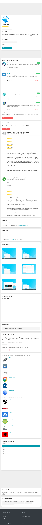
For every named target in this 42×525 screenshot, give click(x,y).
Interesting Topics (6, 468)
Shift (8, 93)
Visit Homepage (8, 47)
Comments (5, 464)
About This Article (6, 466)
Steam (10, 399)
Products (4, 516)
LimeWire (11, 419)
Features (4, 451)
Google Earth (11, 390)
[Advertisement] (21, 11)
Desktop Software (14, 6)
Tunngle (10, 406)
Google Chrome (12, 377)
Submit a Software (25, 515)
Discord (4, 520)
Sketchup (11, 383)
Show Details (37, 80)
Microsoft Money (12, 370)
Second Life (11, 425)
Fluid (8, 102)
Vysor (10, 364)
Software (7, 6)
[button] (40, 1)
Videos (4, 460)
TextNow (10, 412)
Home (2, 6)
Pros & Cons (5, 453)
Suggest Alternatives (26, 516)
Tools (20, 6)
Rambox (9, 63)
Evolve (10, 432)
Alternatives (5, 445)
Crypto (4, 518)
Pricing (4, 449)
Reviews (4, 447)
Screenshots (5, 458)
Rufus (10, 357)
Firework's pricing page (23, 225)
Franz (8, 73)
